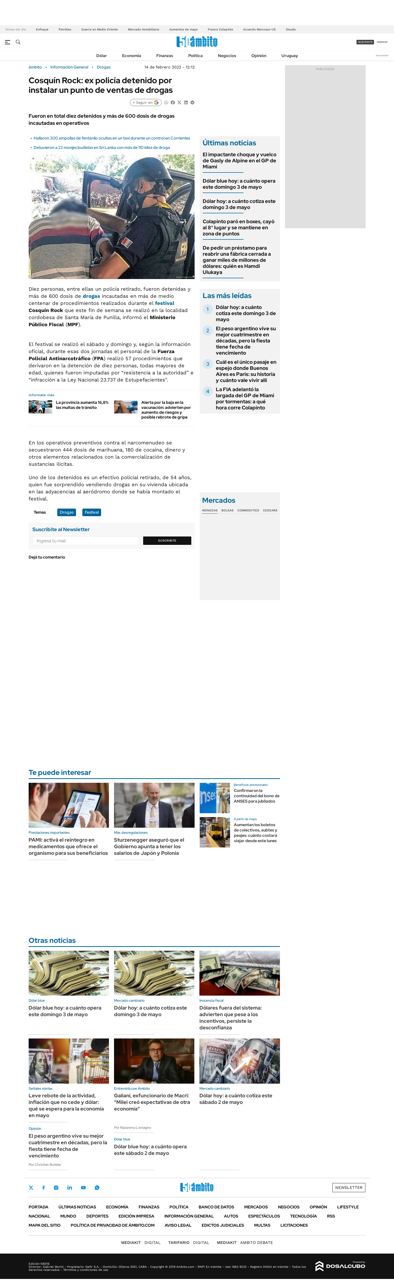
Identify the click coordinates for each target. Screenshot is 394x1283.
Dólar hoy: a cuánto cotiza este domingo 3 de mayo (239, 204)
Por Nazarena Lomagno (132, 1127)
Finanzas (164, 55)
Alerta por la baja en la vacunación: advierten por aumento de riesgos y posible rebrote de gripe (166, 410)
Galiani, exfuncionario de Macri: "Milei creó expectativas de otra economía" (152, 1102)
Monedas (210, 510)
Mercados (256, 1207)
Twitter (31, 1188)
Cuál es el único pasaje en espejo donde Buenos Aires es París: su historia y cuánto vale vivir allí (246, 371)
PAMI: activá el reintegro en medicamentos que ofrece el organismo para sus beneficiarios (68, 846)
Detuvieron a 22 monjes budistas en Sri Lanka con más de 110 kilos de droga (102, 147)
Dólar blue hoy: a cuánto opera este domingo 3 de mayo (239, 184)
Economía (131, 55)
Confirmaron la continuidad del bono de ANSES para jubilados (256, 796)
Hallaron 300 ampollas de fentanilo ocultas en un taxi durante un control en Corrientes (112, 138)
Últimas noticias (77, 1207)
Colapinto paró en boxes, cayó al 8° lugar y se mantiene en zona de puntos (238, 227)
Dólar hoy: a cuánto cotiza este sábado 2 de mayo (235, 1098)
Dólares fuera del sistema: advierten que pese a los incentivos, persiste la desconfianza (230, 1017)
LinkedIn (69, 1187)
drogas (91, 296)
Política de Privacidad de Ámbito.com (113, 1225)
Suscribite (167, 540)
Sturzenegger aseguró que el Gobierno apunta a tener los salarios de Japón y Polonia (149, 846)
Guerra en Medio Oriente (99, 29)
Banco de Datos (216, 1207)
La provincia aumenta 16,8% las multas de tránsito (82, 405)
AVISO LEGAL (178, 1225)
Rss (331, 1216)
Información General (69, 67)
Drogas (103, 67)
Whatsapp (97, 1187)
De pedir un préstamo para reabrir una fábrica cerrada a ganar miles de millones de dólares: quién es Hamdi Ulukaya (237, 260)
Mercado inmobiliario (143, 29)
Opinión (258, 55)
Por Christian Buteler (45, 1164)
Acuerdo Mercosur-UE (259, 29)
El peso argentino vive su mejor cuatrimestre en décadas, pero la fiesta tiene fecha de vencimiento (246, 340)
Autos (231, 1216)
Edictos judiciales (223, 1225)
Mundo (68, 1216)
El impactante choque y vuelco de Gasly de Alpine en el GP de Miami (239, 160)
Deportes (97, 1216)
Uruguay (290, 55)
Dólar (101, 55)
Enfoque (42, 29)
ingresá (382, 42)
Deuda (291, 29)
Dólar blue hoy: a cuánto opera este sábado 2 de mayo (150, 1149)
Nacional (39, 1216)
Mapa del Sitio (45, 1225)
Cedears (270, 510)
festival (164, 303)
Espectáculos (264, 1216)
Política (195, 55)
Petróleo (65, 29)
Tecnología (303, 1216)
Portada (38, 1207)
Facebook (43, 1187)
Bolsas (227, 510)
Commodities (248, 510)
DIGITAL (141, 1242)
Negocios (227, 55)
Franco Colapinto (220, 29)
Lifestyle (348, 1207)
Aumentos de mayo (183, 29)
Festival (92, 512)
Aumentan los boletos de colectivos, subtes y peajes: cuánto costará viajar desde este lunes (255, 832)
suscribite (365, 42)
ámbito (35, 67)
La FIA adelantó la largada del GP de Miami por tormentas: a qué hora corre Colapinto (245, 398)
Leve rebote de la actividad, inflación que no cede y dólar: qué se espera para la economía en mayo (66, 1105)
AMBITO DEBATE (245, 1242)
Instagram (56, 1187)
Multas (262, 1225)
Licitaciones (294, 1225)
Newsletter (382, 55)
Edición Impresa (136, 1216)
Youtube (83, 1188)
